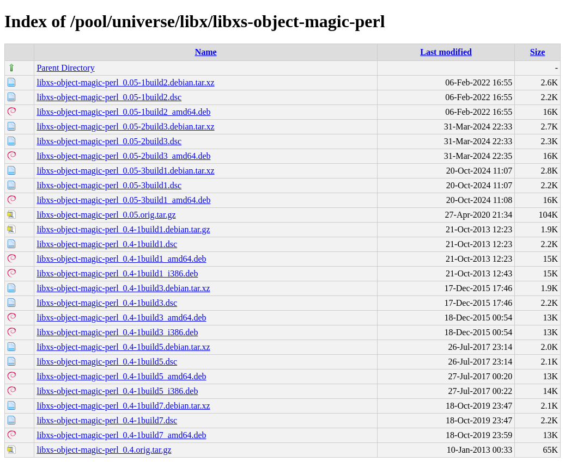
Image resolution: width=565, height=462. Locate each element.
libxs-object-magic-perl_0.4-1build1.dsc (107, 244)
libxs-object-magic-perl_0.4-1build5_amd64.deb (121, 376)
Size (537, 52)
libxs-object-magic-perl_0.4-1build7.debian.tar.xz (123, 405)
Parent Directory (65, 67)
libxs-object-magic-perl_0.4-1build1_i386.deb (117, 273)
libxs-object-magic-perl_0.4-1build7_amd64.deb (121, 435)
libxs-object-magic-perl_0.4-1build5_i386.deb (117, 391)
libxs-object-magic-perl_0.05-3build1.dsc (109, 185)
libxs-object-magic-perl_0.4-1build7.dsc (107, 420)
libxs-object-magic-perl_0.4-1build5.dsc (107, 361)
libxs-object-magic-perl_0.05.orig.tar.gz (106, 214)
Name (206, 52)
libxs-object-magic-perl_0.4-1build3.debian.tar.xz (123, 288)
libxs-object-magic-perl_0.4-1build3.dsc (107, 302)
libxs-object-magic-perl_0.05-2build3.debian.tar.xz (125, 126)
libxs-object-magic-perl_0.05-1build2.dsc (109, 97)
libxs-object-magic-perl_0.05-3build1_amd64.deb (123, 200)
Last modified (446, 52)
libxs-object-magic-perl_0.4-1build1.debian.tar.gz (123, 229)
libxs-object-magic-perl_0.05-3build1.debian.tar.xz (125, 170)
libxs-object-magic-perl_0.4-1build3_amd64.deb (121, 317)
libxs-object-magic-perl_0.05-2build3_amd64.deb (123, 156)
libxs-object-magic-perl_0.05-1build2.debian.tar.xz (125, 82)
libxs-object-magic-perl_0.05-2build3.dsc (109, 141)
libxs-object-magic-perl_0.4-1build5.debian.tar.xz (123, 347)
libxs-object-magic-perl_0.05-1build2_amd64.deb (123, 111)
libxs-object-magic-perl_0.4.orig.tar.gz (104, 449)
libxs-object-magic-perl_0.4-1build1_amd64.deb (121, 258)
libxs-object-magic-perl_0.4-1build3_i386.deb (117, 332)
